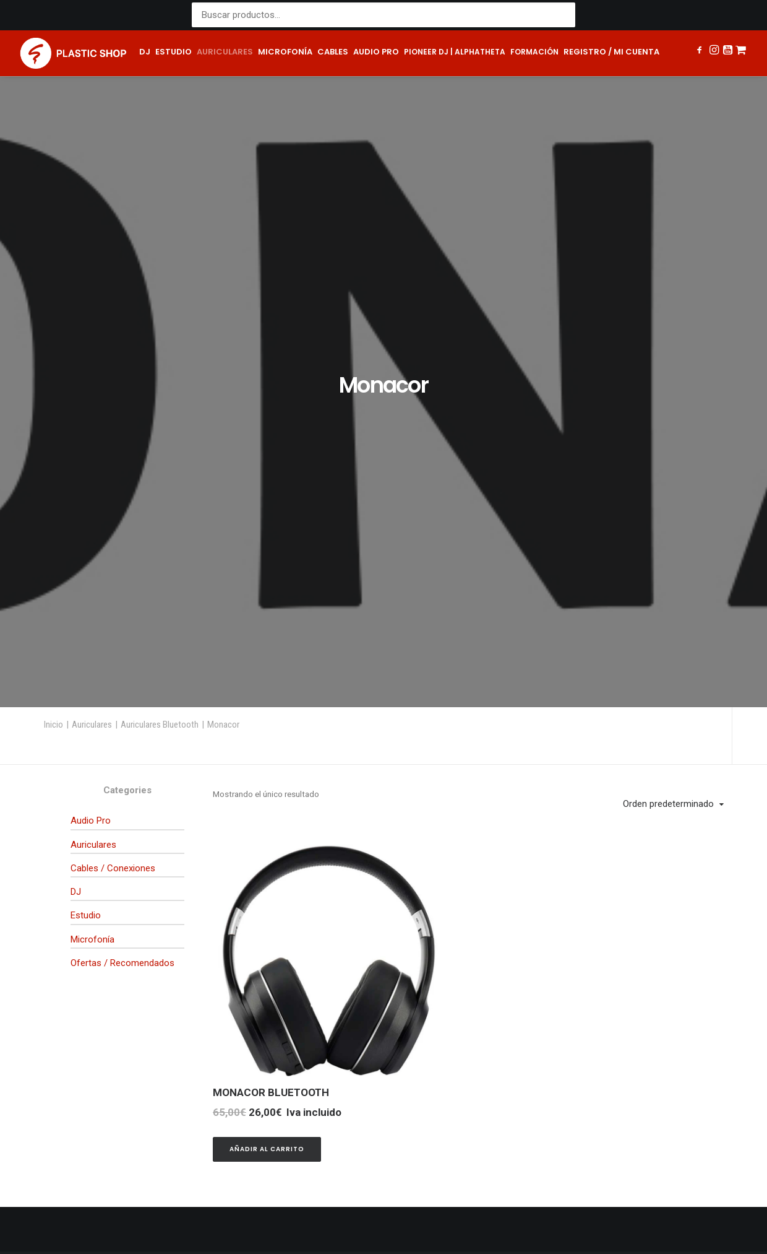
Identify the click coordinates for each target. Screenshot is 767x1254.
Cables (332, 52)
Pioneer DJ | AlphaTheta (454, 51)
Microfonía (285, 52)
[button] (700, 51)
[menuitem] (145, 53)
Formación (534, 51)
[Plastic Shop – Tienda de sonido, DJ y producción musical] (73, 53)
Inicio (53, 288)
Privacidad (317, 1223)
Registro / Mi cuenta (611, 52)
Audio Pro (91, 384)
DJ (144, 52)
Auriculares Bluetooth (160, 288)
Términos (366, 1223)
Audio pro (376, 52)
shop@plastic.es (262, 1012)
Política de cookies (434, 1223)
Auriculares (225, 52)
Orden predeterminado (668, 367)
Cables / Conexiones (113, 431)
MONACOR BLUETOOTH (271, 656)
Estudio (173, 52)
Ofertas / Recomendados (122, 526)
